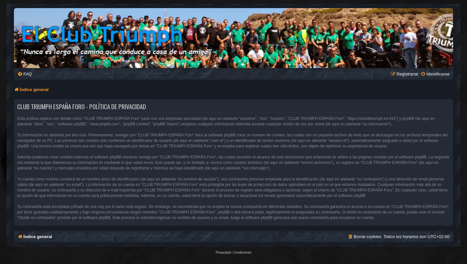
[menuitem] (25, 74)
